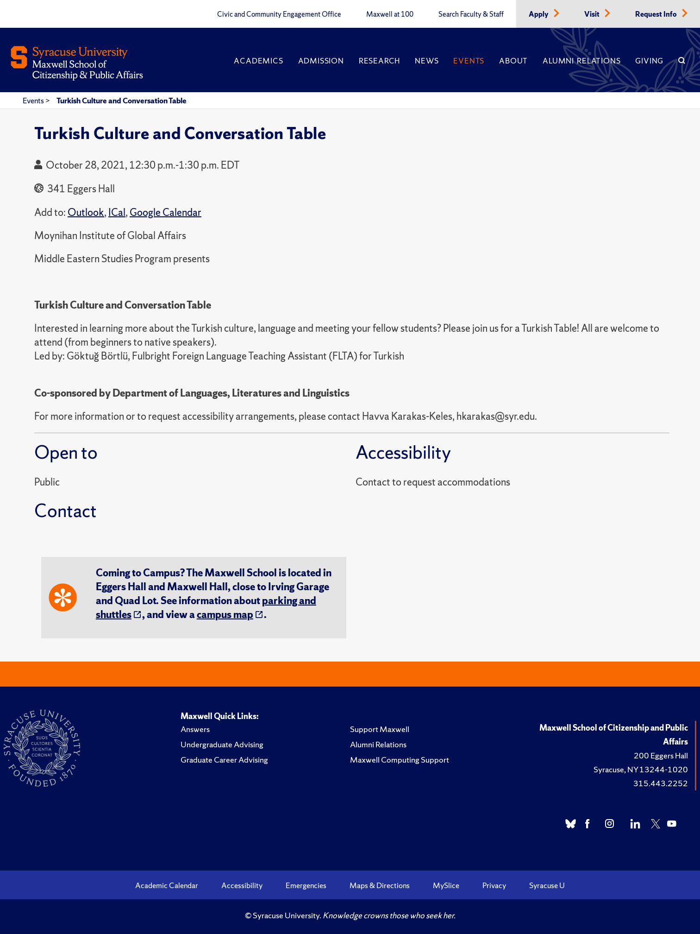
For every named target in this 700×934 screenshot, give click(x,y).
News (426, 61)
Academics (258, 61)
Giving (649, 61)
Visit (592, 14)
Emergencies (306, 885)
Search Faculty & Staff (471, 14)
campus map (225, 614)
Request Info (656, 14)
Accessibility (241, 885)
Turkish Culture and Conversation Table (121, 100)
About (513, 61)
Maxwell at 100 (389, 14)
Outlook (86, 212)
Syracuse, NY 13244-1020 (641, 769)
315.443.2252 (660, 783)
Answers (195, 729)
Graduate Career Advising (224, 759)
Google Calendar (165, 212)
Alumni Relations (581, 61)
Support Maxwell (379, 729)
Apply (539, 14)
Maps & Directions (380, 885)
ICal (116, 212)
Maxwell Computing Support (399, 759)
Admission (321, 61)
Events (468, 61)
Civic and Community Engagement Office (279, 14)
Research (379, 61)
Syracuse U (547, 885)
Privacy (494, 885)
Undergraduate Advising (222, 744)
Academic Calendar (166, 885)
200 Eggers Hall (661, 755)
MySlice (446, 885)
